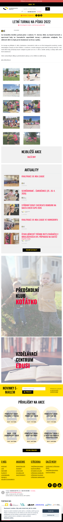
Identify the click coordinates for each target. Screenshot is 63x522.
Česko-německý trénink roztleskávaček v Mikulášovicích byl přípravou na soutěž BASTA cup (40, 236)
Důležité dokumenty (8, 479)
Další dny (31, 156)
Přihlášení (24, 15)
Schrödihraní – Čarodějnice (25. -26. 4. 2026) (38, 192)
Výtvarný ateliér (36, 471)
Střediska (36, 461)
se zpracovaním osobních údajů (54, 391)
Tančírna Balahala (37, 466)
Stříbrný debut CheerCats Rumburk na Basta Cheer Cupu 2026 (39, 206)
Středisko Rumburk (37, 473)
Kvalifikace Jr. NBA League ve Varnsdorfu (40, 219)
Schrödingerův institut (24, 25)
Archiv (2, 520)
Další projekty (20, 475)
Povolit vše (50, 511)
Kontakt (4, 466)
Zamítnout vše (50, 515)
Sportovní (19, 471)
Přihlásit (28, 392)
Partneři (4, 471)
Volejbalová (20, 473)
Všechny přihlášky (31, 450)
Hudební (18, 468)
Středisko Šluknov (37, 475)
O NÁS (3, 461)
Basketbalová (20, 466)
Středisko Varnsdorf (38, 477)
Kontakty (39, 11)
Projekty (4, 477)
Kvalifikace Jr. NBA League (33, 176)
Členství (4, 473)
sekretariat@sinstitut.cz (16, 492)
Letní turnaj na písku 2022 (38, 25)
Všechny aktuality (31, 250)
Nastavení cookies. (9, 517)
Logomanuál (5, 475)
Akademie (20, 461)
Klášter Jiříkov (35, 468)
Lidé (2, 468)
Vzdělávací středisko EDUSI (52, 467)
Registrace (31, 15)
